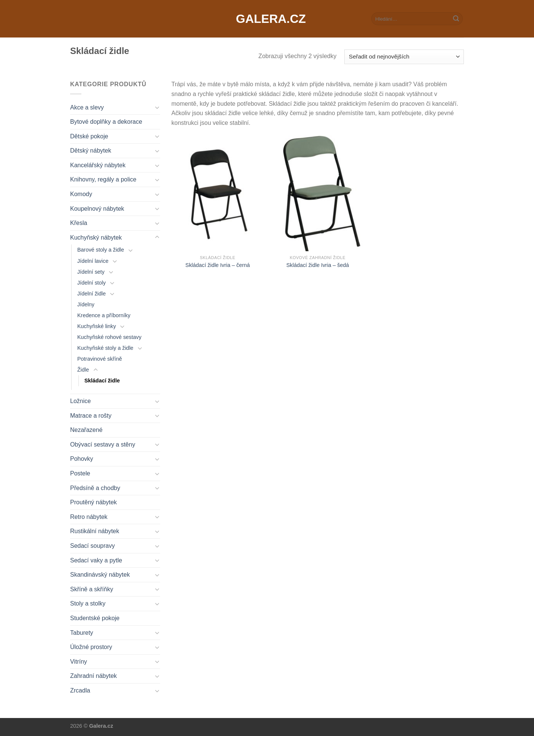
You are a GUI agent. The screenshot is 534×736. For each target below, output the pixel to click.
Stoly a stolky (87, 603)
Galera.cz (267, 19)
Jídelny (85, 304)
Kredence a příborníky (103, 315)
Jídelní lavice (92, 261)
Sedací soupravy (92, 546)
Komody (81, 194)
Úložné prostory (91, 647)
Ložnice (80, 401)
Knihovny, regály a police (103, 179)
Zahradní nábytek (93, 676)
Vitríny (78, 661)
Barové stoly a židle (100, 250)
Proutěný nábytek (93, 502)
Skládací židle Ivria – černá (217, 265)
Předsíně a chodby (95, 488)
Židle (83, 370)
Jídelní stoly (91, 283)
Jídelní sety (91, 272)
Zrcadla (80, 690)
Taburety (81, 633)
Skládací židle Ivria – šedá (317, 265)
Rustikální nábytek (94, 531)
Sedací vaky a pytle (96, 560)
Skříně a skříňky (91, 589)
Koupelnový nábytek (97, 208)
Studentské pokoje (95, 618)
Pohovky (81, 459)
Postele (80, 473)
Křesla (78, 223)
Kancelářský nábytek (98, 165)
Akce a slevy (87, 107)
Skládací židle (102, 381)
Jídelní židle (91, 294)
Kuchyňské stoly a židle (105, 348)
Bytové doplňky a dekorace (106, 121)
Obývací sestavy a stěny (102, 444)
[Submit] (456, 18)
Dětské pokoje (89, 136)
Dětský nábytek (90, 150)
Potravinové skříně (99, 359)
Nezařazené (86, 430)
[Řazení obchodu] (404, 56)
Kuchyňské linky (96, 326)
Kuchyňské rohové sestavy (109, 337)
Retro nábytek (89, 517)
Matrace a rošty (90, 415)
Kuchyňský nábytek (96, 237)
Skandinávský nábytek (100, 574)
